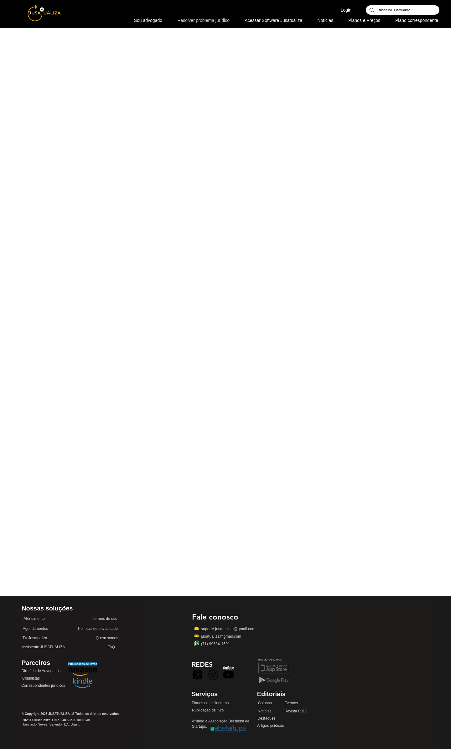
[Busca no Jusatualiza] (402, 10)
